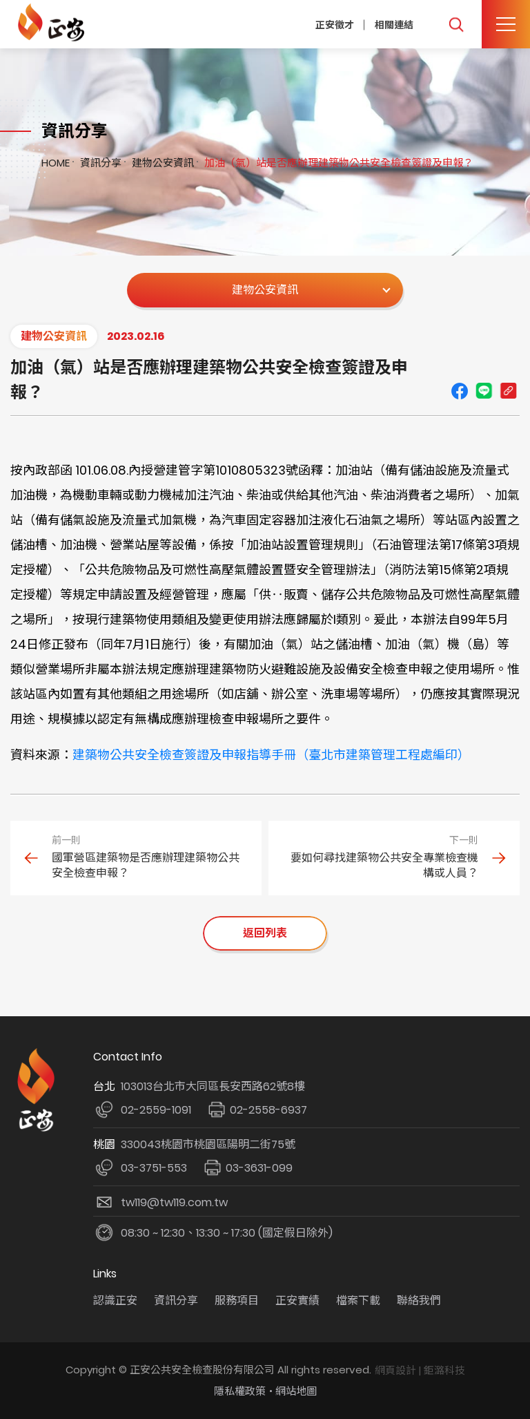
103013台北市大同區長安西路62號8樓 (213, 1086)
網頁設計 (395, 1370)
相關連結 (394, 24)
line (483, 391)
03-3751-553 (154, 1168)
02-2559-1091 (156, 1110)
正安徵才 (334, 24)
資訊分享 (100, 162)
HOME (55, 162)
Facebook (459, 391)
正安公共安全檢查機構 (53, 22)
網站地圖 (296, 1391)
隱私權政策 (240, 1391)
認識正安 (115, 1300)
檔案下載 (358, 1300)
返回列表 (265, 933)
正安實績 (297, 1300)
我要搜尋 (456, 25)
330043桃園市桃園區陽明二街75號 (208, 1144)
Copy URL (508, 391)
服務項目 (237, 1300)
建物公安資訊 (163, 162)
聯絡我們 (419, 1300)
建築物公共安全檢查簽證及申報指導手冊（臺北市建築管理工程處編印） (271, 754)
